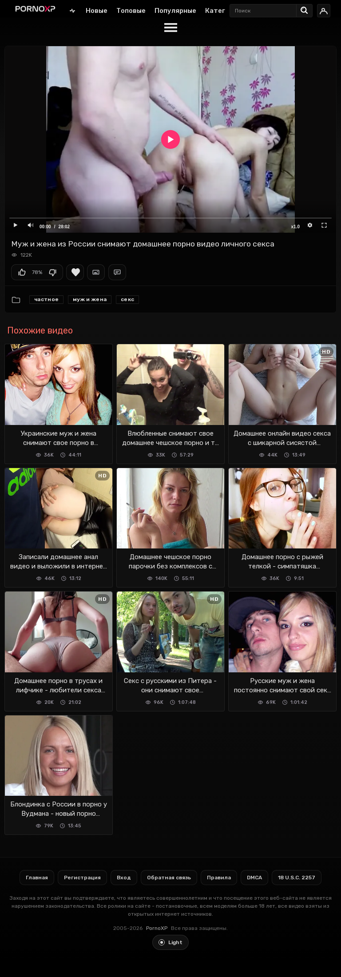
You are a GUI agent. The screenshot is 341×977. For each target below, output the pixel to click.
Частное (46, 299)
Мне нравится (22, 272)
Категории (223, 11)
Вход (124, 877)
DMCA (254, 877)
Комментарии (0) (117, 272)
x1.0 (295, 226)
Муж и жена (90, 299)
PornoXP (156, 928)
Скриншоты (96, 272)
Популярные (175, 11)
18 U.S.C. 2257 (296, 877)
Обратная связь (169, 877)
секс (127, 299)
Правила (219, 877)
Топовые (131, 11)
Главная (72, 10)
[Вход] (323, 10)
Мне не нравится (52, 272)
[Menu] (170, 28)
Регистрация (82, 877)
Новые (96, 11)
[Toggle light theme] (170, 942)
